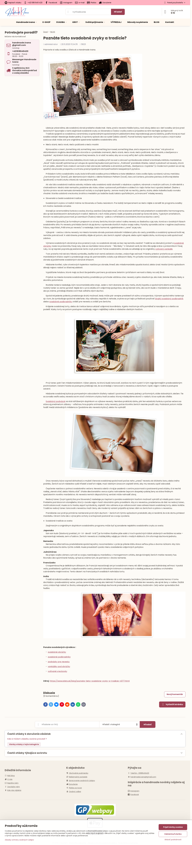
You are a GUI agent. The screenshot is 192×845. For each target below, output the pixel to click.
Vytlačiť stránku (172, 704)
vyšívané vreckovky (57, 671)
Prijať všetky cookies (173, 827)
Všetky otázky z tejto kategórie (24, 744)
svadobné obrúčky (57, 652)
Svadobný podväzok (55, 401)
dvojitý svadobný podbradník (169, 298)
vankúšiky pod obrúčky (59, 666)
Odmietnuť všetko (173, 834)
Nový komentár (175, 694)
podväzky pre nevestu (58, 661)
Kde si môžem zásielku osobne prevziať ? (27, 738)
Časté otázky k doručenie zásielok (29, 734)
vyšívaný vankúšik (164, 249)
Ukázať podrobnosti (173, 839)
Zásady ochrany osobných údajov (19, 840)
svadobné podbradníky (60, 301)
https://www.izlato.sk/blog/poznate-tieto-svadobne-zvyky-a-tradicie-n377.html (90, 681)
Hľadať (118, 11)
